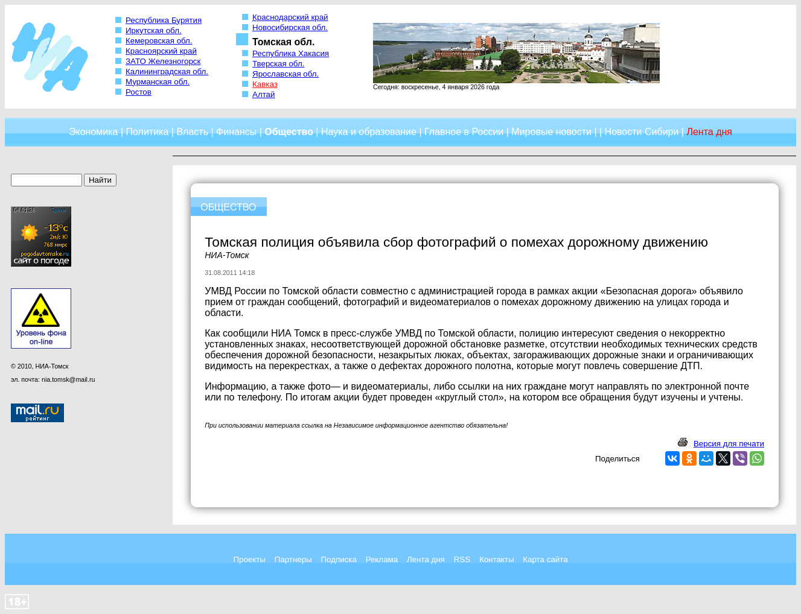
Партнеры (293, 559)
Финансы (236, 132)
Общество (288, 132)
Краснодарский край (290, 17)
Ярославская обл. (285, 73)
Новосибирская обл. (290, 27)
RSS (462, 559)
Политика (147, 132)
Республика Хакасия (290, 53)
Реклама (382, 559)
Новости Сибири (642, 132)
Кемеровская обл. (159, 40)
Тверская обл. (278, 63)
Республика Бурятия (164, 20)
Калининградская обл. (167, 71)
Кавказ (265, 84)
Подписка (339, 559)
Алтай (263, 94)
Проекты (249, 559)
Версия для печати (729, 443)
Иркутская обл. (154, 30)
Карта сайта (545, 559)
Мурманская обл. (158, 81)
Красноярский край (161, 50)
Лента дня (426, 559)
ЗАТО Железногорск (163, 61)
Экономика (93, 132)
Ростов (139, 92)
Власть (192, 132)
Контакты (496, 559)
